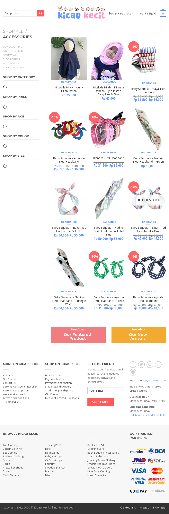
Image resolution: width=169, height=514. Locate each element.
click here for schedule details (147, 415)
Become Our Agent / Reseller (20, 386)
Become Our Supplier (15, 390)
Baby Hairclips (53, 456)
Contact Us (9, 383)
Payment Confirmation (58, 383)
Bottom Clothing (12, 448)
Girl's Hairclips (53, 460)
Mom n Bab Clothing (99, 456)
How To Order (53, 375)
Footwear (10, 55)
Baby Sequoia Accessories (103, 452)
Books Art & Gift (13, 67)
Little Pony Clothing (98, 471)
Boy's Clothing (12, 46)
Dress (6, 460)
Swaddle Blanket (55, 467)
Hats (48, 448)
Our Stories (9, 379)
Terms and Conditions (16, 398)
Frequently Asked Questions (62, 398)
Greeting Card (95, 448)
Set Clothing (10, 452)
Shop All (13, 31)
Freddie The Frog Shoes (101, 464)
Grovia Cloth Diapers (99, 467)
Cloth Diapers (11, 475)
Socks (6, 464)
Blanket (49, 471)
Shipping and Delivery (58, 386)
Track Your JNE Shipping (59, 390)
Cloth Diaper (11, 59)
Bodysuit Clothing (13, 456)
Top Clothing (10, 445)
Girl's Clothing (13, 51)
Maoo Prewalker (97, 475)
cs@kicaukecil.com (155, 380)
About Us (8, 375)
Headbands (69, 81)
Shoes (7, 471)
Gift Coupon (52, 394)
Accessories (11, 63)
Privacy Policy (11, 401)
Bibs (47, 475)
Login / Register (121, 13)
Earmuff (50, 464)
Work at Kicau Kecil (14, 394)
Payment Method (55, 379)
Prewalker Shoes (13, 467)
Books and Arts (96, 445)
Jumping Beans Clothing (101, 460)
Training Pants (53, 445)
